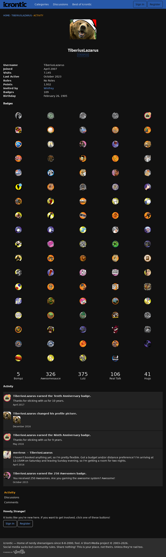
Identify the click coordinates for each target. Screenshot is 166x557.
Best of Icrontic (82, 4)
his (52, 413)
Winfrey (49, 88)
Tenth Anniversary (67, 396)
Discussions (60, 4)
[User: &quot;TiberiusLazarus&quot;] (7, 398)
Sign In (140, 4)
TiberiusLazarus (24, 396)
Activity (9, 492)
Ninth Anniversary (67, 435)
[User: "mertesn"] (7, 455)
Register (155, 4)
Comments (11, 502)
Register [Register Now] (25, 523)
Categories (42, 4)
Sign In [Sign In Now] (10, 523)
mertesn (19, 452)
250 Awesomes (65, 473)
